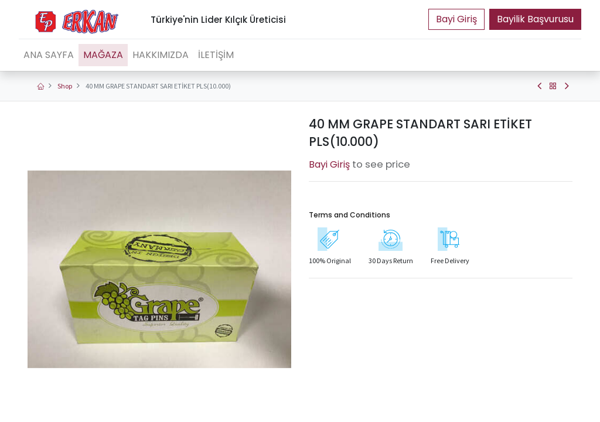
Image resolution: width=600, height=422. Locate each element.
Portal (456, 19)
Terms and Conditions (349, 215)
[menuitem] (49, 55)
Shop (64, 85)
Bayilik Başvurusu (535, 19)
